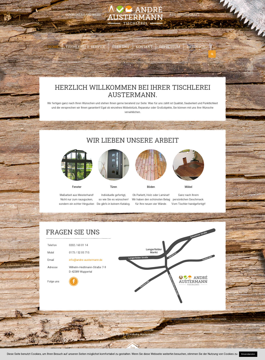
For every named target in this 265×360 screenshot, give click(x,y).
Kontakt (144, 46)
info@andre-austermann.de (85, 260)
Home (53, 46)
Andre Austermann (143, 334)
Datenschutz (199, 46)
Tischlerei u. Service (85, 46)
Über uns (120, 46)
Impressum (169, 46)
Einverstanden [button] (248, 354)
